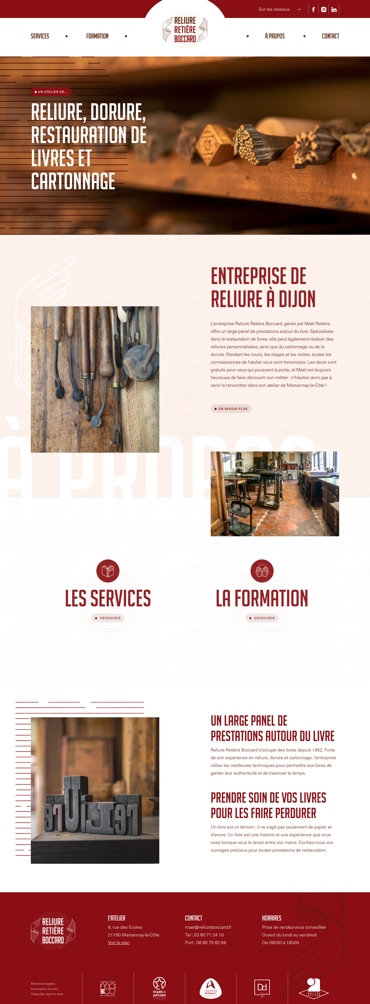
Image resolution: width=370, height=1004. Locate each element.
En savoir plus (233, 408)
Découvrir (110, 618)
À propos (275, 37)
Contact (330, 37)
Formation (97, 37)
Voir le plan (119, 942)
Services (40, 37)
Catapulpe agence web (47, 993)
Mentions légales (43, 983)
